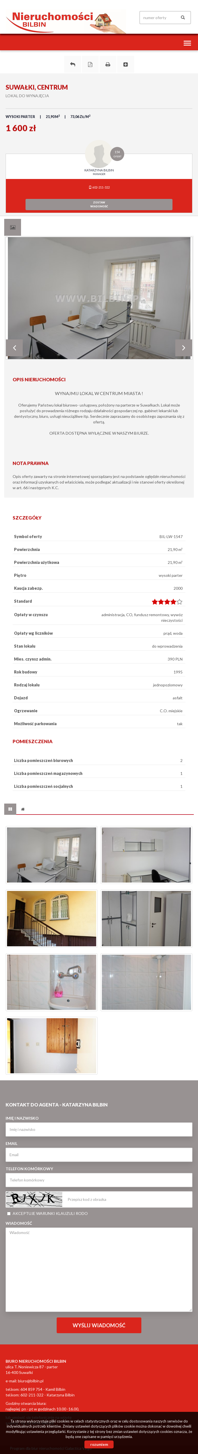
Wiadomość (19, 1223)
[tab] (12, 227)
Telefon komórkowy (29, 1168)
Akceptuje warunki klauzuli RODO (47, 1213)
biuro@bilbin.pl (30, 1380)
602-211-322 (99, 187)
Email (11, 1143)
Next (183, 347)
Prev (14, 347)
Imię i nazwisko (22, 1118)
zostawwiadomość (99, 204)
